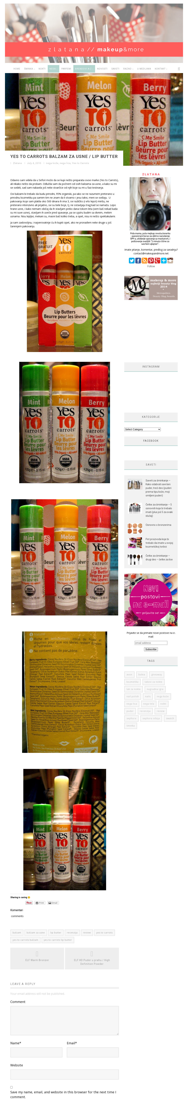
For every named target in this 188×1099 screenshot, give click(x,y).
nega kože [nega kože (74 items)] (163, 633)
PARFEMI (66, 69)
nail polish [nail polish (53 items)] (133, 633)
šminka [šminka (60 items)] (131, 662)
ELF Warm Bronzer (37, 960)
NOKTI (42, 69)
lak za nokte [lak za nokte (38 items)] (134, 626)
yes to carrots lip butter (58, 939)
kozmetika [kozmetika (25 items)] (133, 619)
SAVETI (115, 69)
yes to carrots (104, 932)
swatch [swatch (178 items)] (170, 655)
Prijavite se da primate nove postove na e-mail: (151, 578)
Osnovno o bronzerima (158, 503)
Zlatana (17, 163)
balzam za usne (36, 932)
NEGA (52, 69)
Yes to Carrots (80, 163)
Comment (17, 1002)
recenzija (72, 932)
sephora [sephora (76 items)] (131, 655)
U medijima (144, 69)
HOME (17, 69)
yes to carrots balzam (25, 939)
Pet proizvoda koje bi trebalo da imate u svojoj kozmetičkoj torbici (159, 525)
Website (16, 1075)
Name (15, 1053)
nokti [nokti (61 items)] (163, 641)
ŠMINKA (28, 69)
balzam (17, 932)
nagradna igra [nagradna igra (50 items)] (155, 626)
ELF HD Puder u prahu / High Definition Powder (92, 962)
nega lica (65, 163)
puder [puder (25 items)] (130, 648)
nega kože (52, 163)
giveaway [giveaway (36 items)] (156, 611)
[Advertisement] (154, 310)
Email (72, 1053)
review (87, 932)
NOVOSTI (102, 69)
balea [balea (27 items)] (142, 611)
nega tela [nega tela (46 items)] (148, 641)
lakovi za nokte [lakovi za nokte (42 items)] (153, 619)
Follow (151, 266)
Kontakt (160, 69)
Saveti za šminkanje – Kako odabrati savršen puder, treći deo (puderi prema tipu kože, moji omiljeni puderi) (158, 467)
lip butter (55, 932)
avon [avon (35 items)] (129, 611)
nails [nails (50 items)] (148, 633)
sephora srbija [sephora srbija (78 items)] (151, 655)
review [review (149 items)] (160, 648)
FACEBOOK (151, 419)
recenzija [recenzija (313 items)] (145, 648)
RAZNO (127, 69)
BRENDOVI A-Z (83, 69)
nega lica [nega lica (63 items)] (132, 641)
